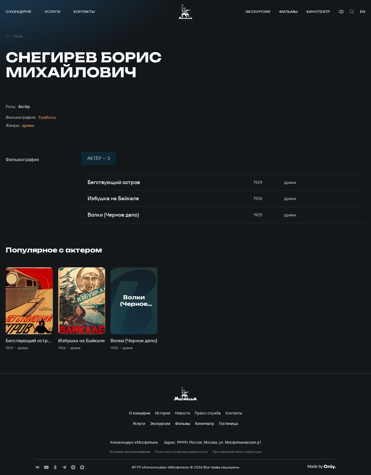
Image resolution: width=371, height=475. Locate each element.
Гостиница (228, 423)
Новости (182, 413)
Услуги (52, 11)
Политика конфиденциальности (181, 452)
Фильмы (288, 11)
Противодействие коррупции (237, 452)
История (162, 413)
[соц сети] (37, 467)
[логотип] (185, 11)
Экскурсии (257, 11)
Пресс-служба (208, 413)
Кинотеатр (318, 11)
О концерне (18, 11)
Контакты (84, 11)
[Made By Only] (321, 466)
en (362, 11)
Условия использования (130, 452)
